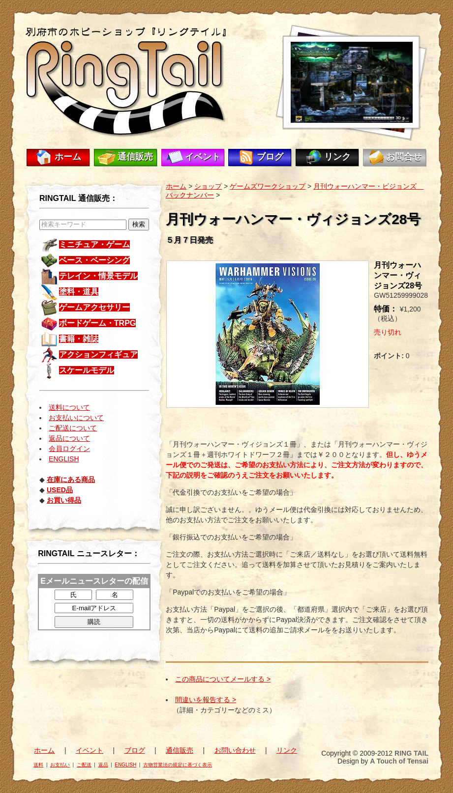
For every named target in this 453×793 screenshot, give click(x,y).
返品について (69, 438)
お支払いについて (76, 418)
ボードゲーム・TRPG (97, 323)
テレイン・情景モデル (98, 276)
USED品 (60, 490)
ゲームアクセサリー (94, 307)
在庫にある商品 (71, 479)
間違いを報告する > (205, 700)
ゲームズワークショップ (267, 186)
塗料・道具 (78, 291)
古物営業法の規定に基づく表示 (177, 764)
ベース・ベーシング (94, 260)
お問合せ (404, 157)
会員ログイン (69, 449)
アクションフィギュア (98, 354)
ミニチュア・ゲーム (94, 244)
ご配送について (73, 428)
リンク (337, 157)
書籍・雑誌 (78, 339)
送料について (69, 407)
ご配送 (84, 764)
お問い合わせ (235, 750)
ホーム (68, 157)
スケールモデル (86, 370)
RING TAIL (411, 753)
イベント (202, 157)
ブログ (270, 157)
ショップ (208, 186)
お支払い (60, 764)
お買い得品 (64, 500)
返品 (103, 764)
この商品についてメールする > (223, 679)
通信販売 (135, 157)
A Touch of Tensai (399, 761)
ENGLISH (64, 459)
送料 (38, 764)
